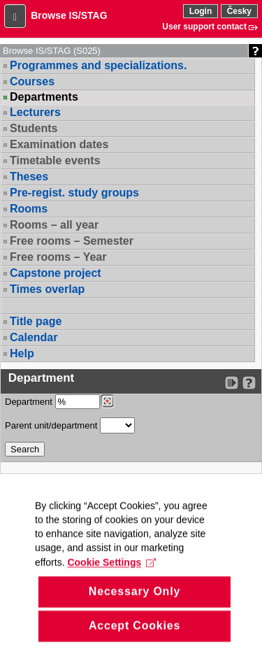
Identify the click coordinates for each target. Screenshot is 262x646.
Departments (44, 97)
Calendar (33, 337)
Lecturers (35, 112)
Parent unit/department (70, 425)
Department (60, 401)
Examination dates (59, 144)
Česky (239, 11)
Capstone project (55, 273)
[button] (15, 16)
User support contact (204, 26)
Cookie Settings (111, 580)
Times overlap (47, 289)
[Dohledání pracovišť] (107, 401)
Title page (35, 321)
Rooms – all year (54, 225)
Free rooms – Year (58, 257)
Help (22, 353)
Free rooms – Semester (71, 241)
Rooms (29, 209)
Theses (29, 176)
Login (200, 11)
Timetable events (55, 160)
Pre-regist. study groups (74, 193)
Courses (32, 81)
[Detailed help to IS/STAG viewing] (249, 382)
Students (33, 128)
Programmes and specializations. (98, 65)
